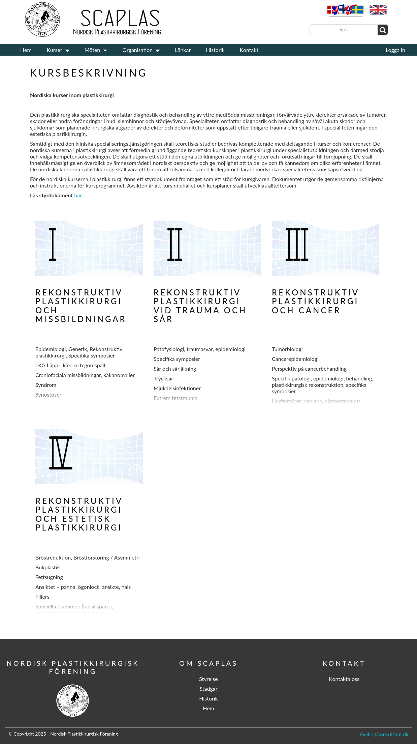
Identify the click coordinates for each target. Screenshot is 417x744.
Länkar (183, 50)
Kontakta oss (344, 679)
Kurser (54, 50)
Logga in (395, 50)
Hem (26, 50)
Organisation (137, 50)
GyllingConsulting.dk (384, 734)
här (78, 195)
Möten (92, 50)
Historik (215, 50)
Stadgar (208, 688)
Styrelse (208, 679)
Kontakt (249, 50)
